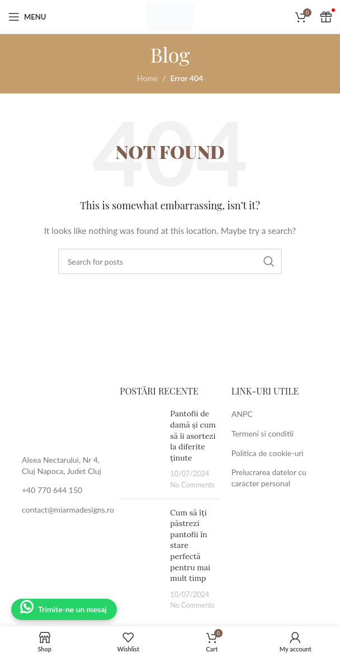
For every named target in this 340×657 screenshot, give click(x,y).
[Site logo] (170, 16)
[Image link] (58, 413)
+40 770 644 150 (52, 490)
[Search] (170, 261)
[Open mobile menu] (27, 17)
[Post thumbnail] (141, 449)
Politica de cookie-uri (268, 453)
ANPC (242, 414)
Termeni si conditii (263, 433)
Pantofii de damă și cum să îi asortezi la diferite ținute (192, 435)
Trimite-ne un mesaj (72, 609)
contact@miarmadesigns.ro (68, 509)
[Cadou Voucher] (326, 17)
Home (147, 78)
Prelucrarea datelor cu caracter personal (269, 477)
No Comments (192, 485)
